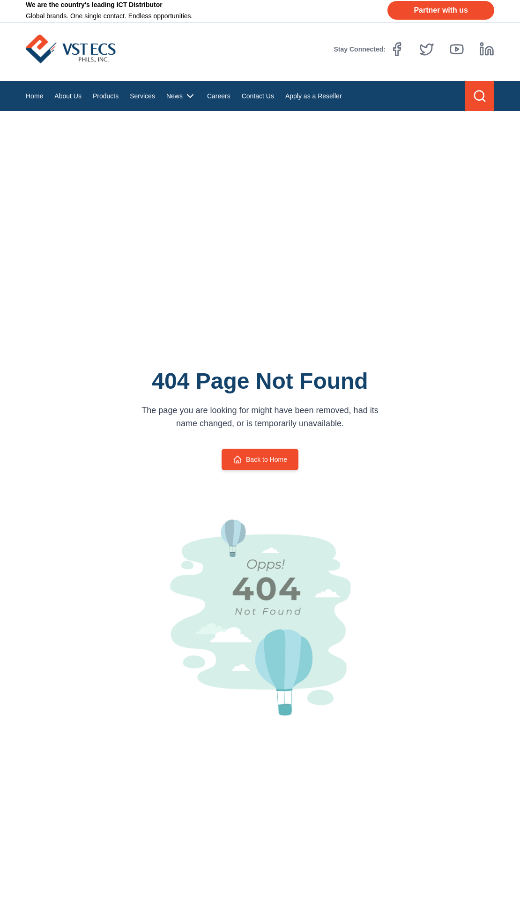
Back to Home (260, 459)
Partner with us (441, 10)
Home (34, 96)
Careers (218, 96)
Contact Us (258, 96)
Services (142, 96)
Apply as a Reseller (313, 96)
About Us (68, 96)
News (181, 96)
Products (106, 96)
